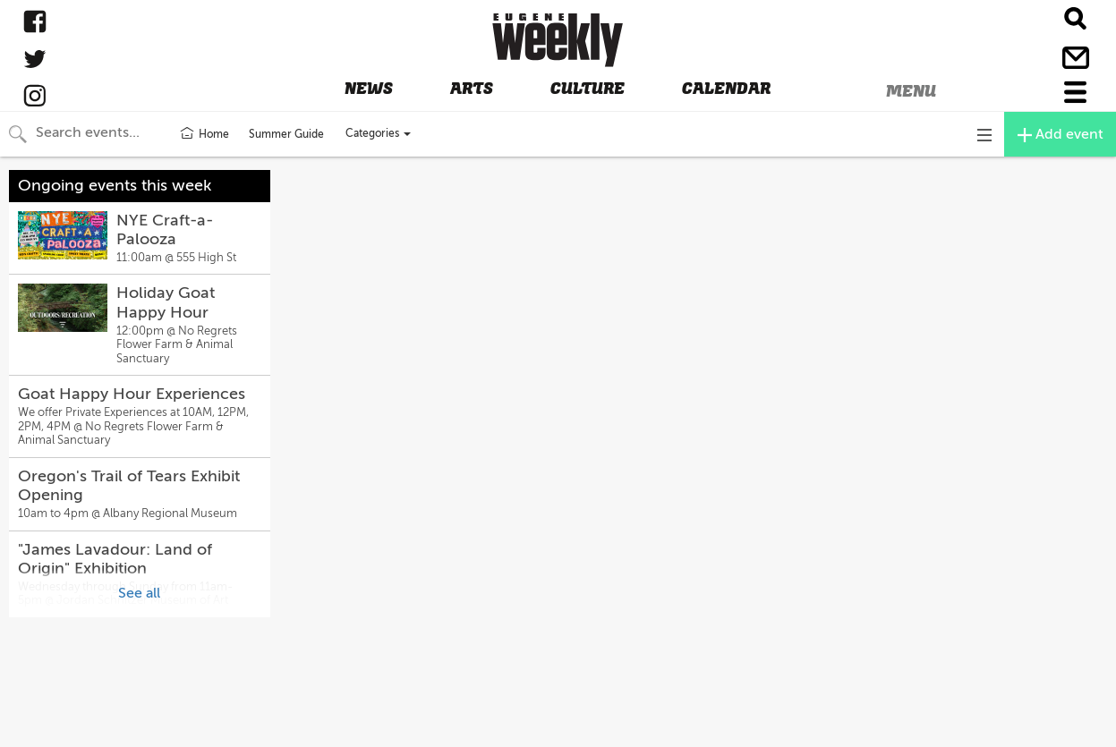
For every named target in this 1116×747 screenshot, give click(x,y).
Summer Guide (286, 134)
